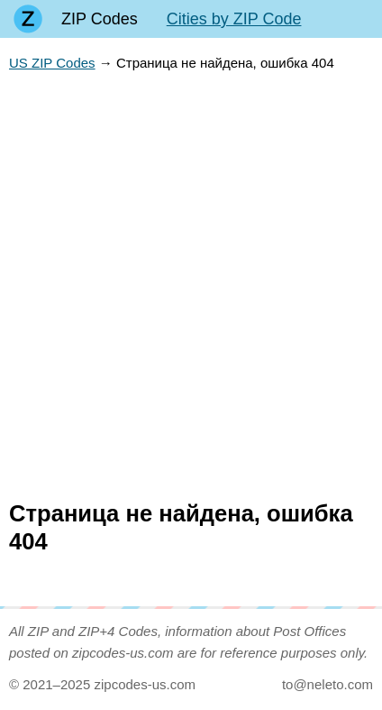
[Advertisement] (191, 287)
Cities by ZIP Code (234, 19)
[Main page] (28, 19)
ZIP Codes (99, 19)
